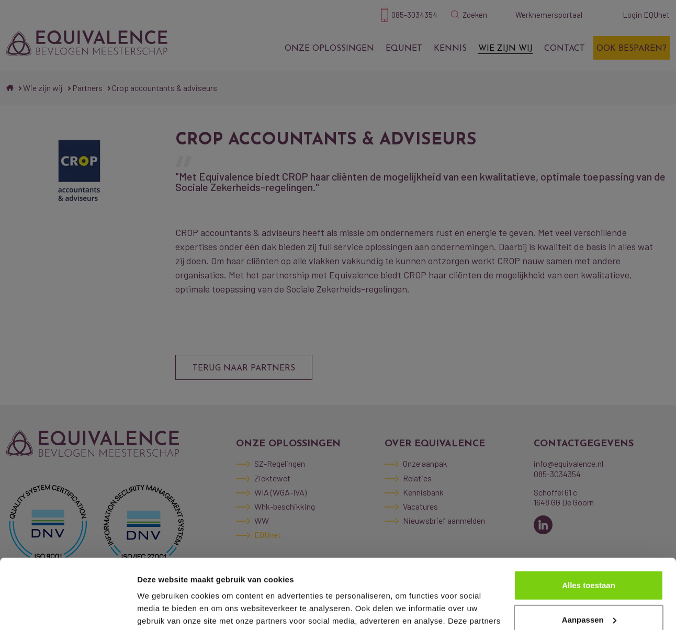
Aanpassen (589, 553)
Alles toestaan (588, 519)
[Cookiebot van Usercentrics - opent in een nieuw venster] (68, 609)
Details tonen (162, 609)
